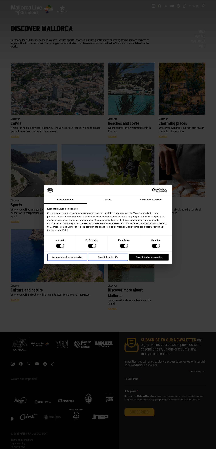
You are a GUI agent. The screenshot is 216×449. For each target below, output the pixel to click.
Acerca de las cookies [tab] (150, 199)
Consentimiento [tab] (65, 199)
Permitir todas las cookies (149, 257)
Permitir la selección (108, 257)
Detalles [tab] (108, 199)
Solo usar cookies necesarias (67, 257)
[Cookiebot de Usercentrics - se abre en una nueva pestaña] (156, 190)
